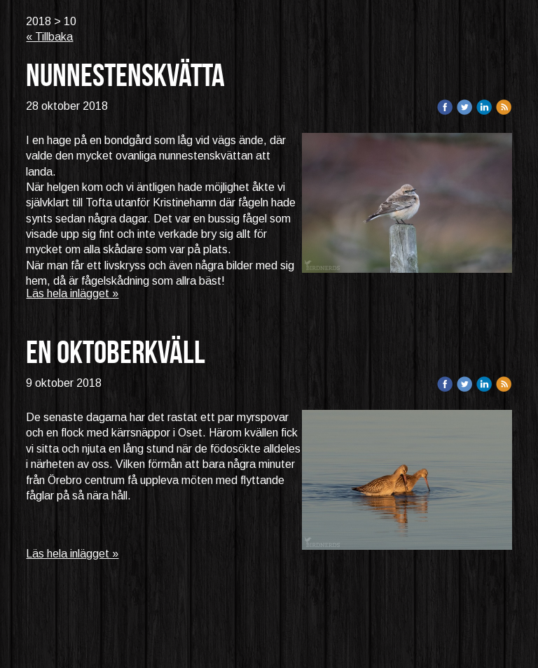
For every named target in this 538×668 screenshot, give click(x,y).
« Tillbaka (49, 37)
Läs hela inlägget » (72, 293)
